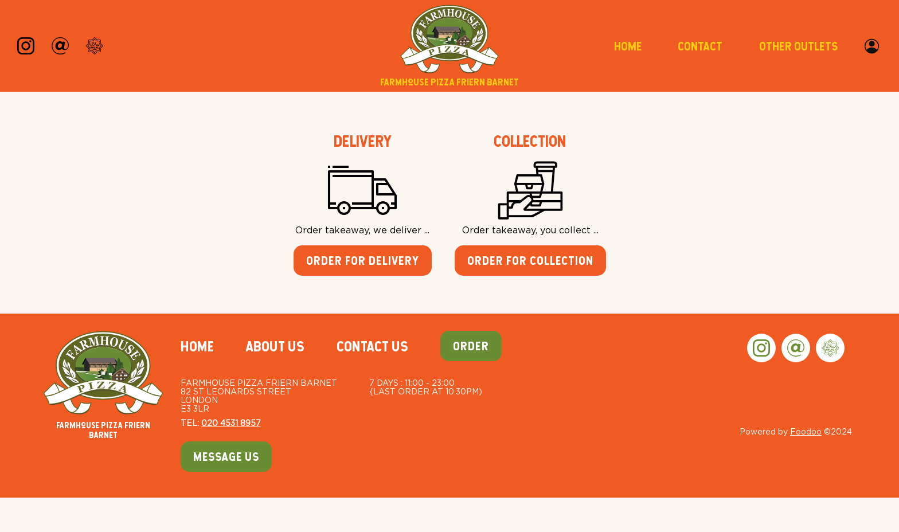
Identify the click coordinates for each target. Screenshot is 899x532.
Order (471, 346)
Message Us (226, 456)
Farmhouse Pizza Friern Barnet (103, 385)
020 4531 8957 (231, 422)
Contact (700, 46)
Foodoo (806, 431)
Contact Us (372, 346)
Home (628, 46)
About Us (275, 346)
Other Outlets (798, 46)
